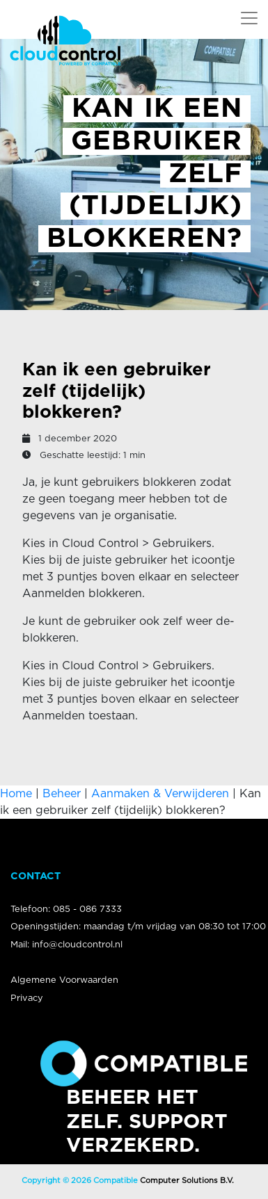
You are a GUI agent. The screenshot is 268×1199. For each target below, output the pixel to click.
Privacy (26, 998)
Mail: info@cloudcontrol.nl (66, 944)
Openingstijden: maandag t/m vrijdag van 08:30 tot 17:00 (138, 926)
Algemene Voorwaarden (64, 980)
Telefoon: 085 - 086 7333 (66, 909)
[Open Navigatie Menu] (249, 18)
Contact (35, 876)
